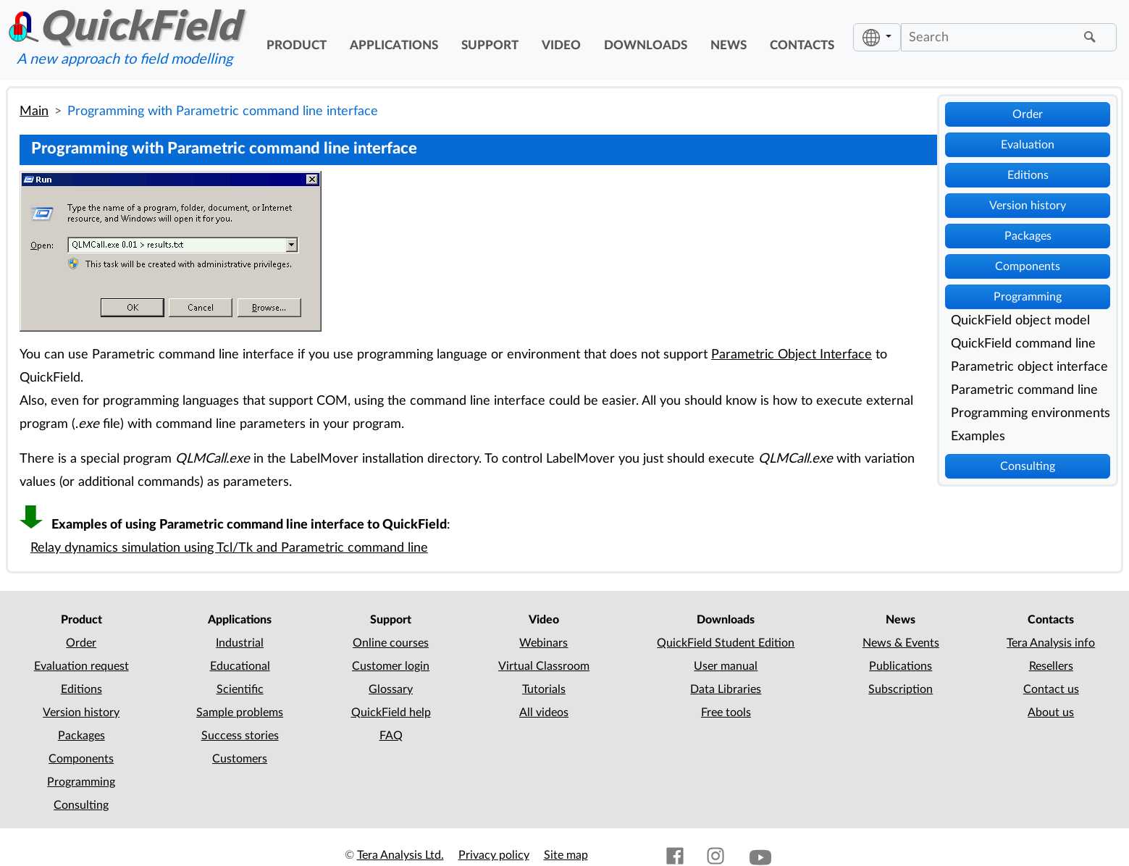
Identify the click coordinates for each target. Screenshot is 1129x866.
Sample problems (239, 712)
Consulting (1027, 466)
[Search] (990, 37)
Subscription (900, 689)
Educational (240, 666)
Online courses (391, 643)
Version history (1027, 205)
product (296, 45)
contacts (802, 45)
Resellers (1051, 666)
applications (394, 45)
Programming (1028, 297)
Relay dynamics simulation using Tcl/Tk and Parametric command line (229, 548)
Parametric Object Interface (791, 354)
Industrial (240, 643)
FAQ (391, 735)
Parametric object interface (1029, 367)
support (490, 45)
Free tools (726, 712)
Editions (1028, 175)
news (728, 45)
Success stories (240, 735)
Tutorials (544, 689)
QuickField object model (1020, 320)
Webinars (543, 643)
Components (1027, 266)
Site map (566, 855)
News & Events (901, 643)
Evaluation (1027, 145)
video (561, 45)
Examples (978, 436)
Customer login (390, 666)
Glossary (391, 689)
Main (34, 111)
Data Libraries (725, 689)
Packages (1028, 236)
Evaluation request (81, 666)
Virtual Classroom (543, 666)
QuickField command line (1023, 343)
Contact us (1051, 689)
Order (1027, 114)
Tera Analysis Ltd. (400, 855)
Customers (239, 759)
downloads (645, 45)
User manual (725, 666)
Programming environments (1030, 413)
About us (1051, 712)
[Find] (1092, 38)
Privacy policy (493, 855)
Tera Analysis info (1051, 643)
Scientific (240, 689)
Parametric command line (1024, 390)
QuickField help (391, 712)
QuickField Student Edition (725, 643)
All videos (543, 712)
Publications (900, 666)
